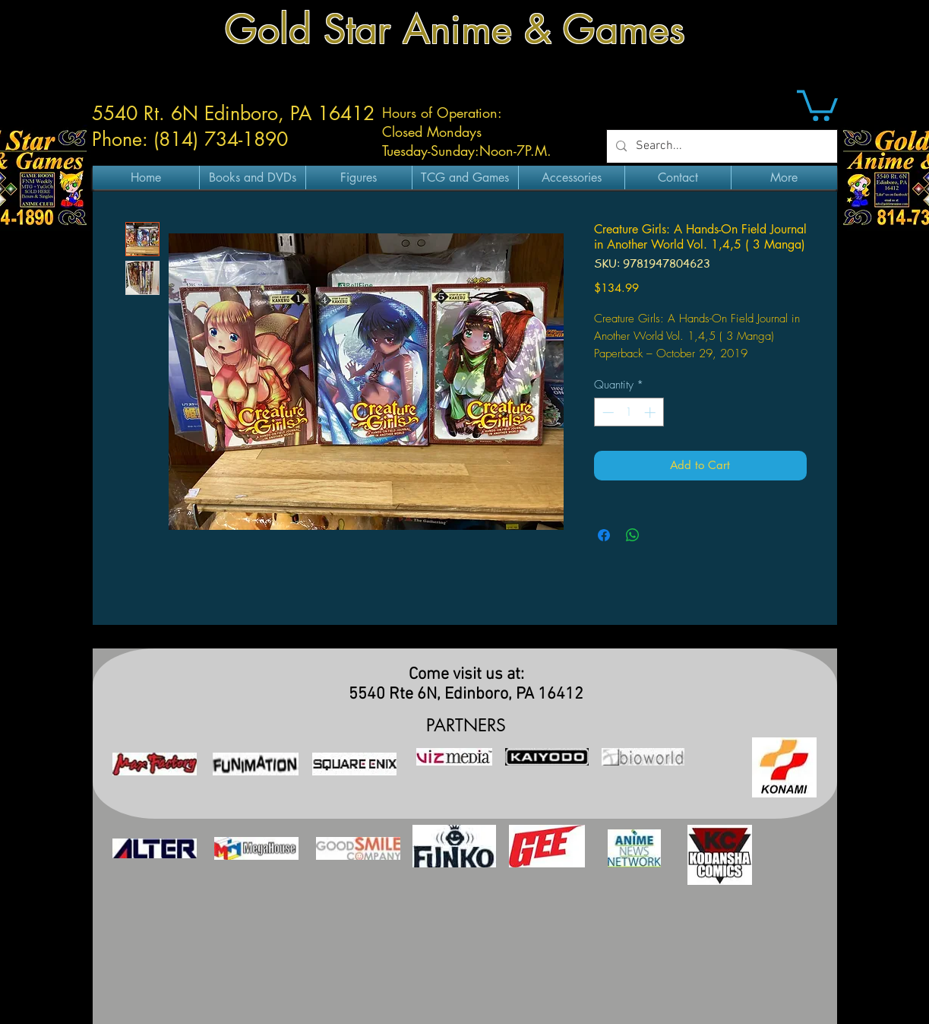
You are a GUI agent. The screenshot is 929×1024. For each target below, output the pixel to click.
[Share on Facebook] (604, 535)
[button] (817, 104)
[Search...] (720, 146)
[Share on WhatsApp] (633, 535)
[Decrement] (606, 412)
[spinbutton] (628, 412)
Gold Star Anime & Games (455, 29)
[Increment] (651, 412)
